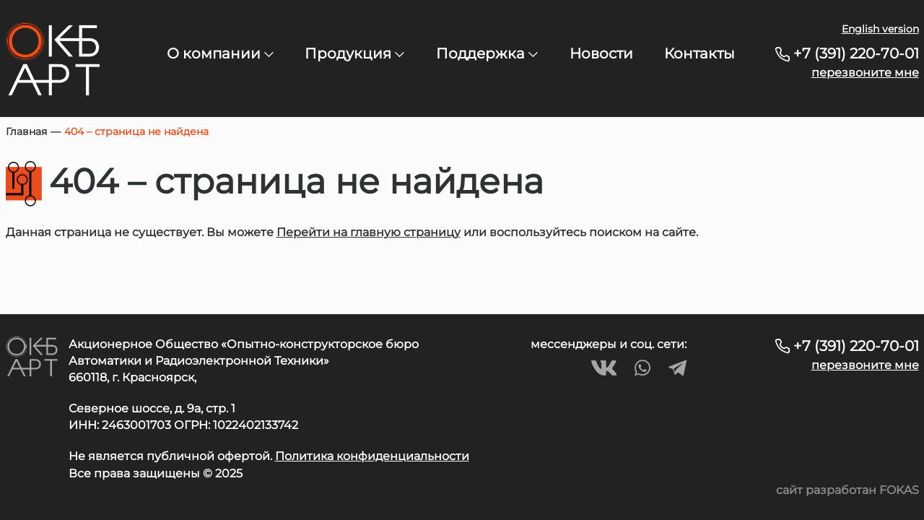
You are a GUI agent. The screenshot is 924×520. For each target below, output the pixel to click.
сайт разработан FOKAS (847, 490)
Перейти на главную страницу (368, 232)
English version (880, 28)
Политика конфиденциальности (372, 456)
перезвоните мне (865, 72)
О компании (220, 53)
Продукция (354, 53)
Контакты (699, 53)
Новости (601, 53)
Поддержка (487, 53)
